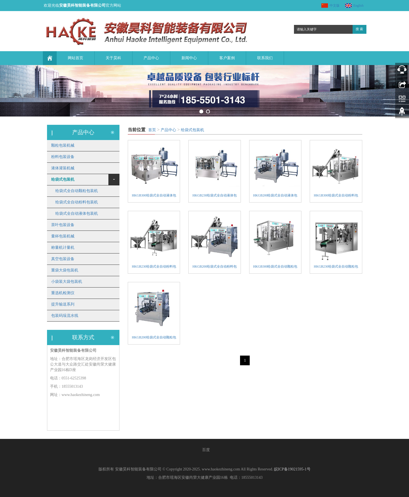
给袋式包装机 (192, 130)
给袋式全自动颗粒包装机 (76, 191)
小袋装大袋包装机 (66, 281)
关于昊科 (113, 58)
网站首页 (75, 58)
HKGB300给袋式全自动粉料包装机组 (336, 196)
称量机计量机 (62, 247)
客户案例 (227, 58)
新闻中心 (189, 58)
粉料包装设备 (62, 157)
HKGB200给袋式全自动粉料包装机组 (214, 267)
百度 (206, 450)
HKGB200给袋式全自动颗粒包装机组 (154, 338)
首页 (152, 130)
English (358, 5)
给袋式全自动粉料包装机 (76, 202)
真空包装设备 (62, 259)
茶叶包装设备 (62, 225)
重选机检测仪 (62, 293)
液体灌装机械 (62, 168)
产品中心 (151, 58)
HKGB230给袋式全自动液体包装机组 (214, 196)
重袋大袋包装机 (64, 270)
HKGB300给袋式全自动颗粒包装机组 (275, 267)
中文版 (335, 5)
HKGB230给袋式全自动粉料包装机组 (154, 267)
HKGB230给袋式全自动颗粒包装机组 (336, 267)
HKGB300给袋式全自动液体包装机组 (154, 196)
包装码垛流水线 (64, 316)
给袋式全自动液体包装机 (76, 213)
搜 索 (359, 29)
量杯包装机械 (62, 236)
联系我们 (265, 58)
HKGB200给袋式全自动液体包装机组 (275, 196)
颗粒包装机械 (62, 145)
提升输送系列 (62, 304)
